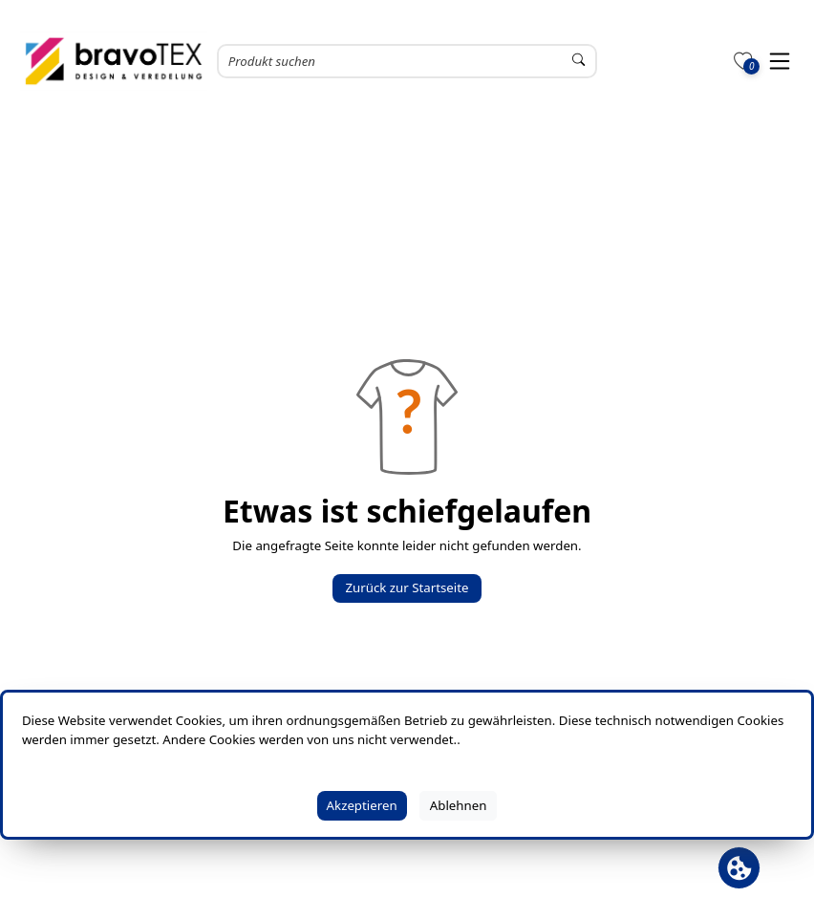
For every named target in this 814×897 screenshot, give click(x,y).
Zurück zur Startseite (406, 587)
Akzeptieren (362, 805)
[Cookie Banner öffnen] (739, 867)
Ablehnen (458, 805)
